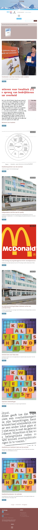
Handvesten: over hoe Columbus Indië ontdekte (15, 77)
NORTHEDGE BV (23, 512)
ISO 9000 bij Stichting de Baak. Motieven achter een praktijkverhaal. (16, 307)
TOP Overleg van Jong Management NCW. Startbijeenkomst (19, 260)
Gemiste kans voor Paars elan (10, 354)
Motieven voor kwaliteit (8, 122)
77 (20, 504)
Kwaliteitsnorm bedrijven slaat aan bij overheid (15, 447)
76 (19, 504)
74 (17, 504)
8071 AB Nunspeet (23, 515)
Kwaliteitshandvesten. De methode (12, 494)
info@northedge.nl (28, 12)
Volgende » (25, 504)
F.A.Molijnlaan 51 (23, 513)
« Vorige (12, 504)
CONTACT (19, 18)
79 (22, 504)
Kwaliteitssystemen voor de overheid (12, 167)
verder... (4, 81)
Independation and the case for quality (13, 212)
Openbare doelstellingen (9, 401)
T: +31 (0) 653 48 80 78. (24, 516)
